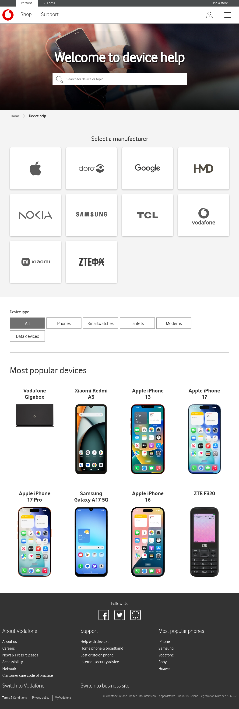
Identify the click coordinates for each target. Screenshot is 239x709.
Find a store (219, 3)
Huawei (164, 668)
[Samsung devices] (91, 215)
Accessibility (12, 661)
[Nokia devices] (35, 215)
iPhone (164, 641)
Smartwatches (101, 323)
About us (9, 641)
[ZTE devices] (91, 262)
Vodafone (166, 655)
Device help (37, 116)
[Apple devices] (35, 168)
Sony (162, 661)
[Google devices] (147, 168)
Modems (174, 323)
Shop (26, 15)
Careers (8, 648)
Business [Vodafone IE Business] (49, 3)
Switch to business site (105, 686)
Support (50, 15)
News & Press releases (20, 655)
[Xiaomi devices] (35, 262)
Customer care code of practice (27, 675)
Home (15, 116)
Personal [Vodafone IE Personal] (27, 3)
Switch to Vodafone (23, 686)
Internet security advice (100, 661)
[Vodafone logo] (8, 15)
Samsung (166, 648)
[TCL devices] (147, 215)
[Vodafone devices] (203, 215)
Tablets (137, 323)
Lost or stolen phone (97, 655)
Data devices (27, 336)
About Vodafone (19, 631)
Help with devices (95, 641)
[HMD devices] (203, 168)
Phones (64, 323)
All (27, 323)
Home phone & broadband (102, 648)
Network (9, 668)
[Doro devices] (91, 168)
